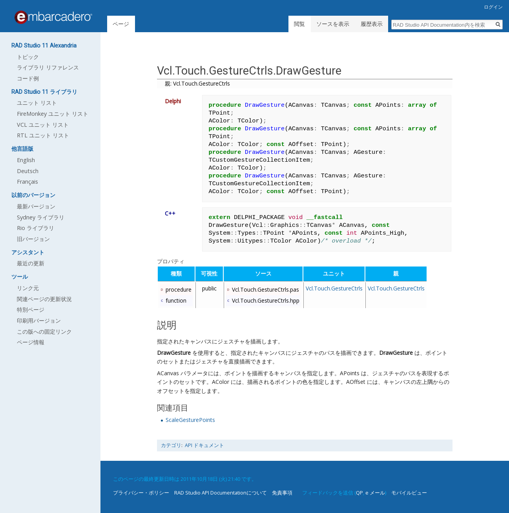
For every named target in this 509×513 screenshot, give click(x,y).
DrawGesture (174, 352)
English (26, 160)
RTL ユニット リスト (43, 135)
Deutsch (27, 171)
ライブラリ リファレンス (48, 67)
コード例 (28, 78)
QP (359, 492)
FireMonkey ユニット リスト (52, 113)
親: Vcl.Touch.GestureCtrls (197, 83)
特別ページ (30, 309)
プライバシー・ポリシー (141, 492)
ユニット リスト (37, 102)
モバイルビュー (409, 492)
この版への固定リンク (44, 331)
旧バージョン (33, 239)
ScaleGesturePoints (190, 420)
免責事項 (282, 492)
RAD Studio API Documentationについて (220, 492)
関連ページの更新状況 (44, 299)
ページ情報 (30, 342)
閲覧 (299, 23)
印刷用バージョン (39, 320)
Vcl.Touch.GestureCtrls (334, 288)
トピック (28, 56)
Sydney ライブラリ (40, 217)
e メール (375, 492)
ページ (121, 23)
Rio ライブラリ (35, 228)
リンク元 (28, 288)
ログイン (493, 7)
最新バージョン (36, 206)
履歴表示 (372, 23)
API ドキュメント (204, 445)
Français (27, 181)
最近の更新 (30, 263)
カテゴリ (171, 445)
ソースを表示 (332, 23)
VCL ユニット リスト (43, 124)
